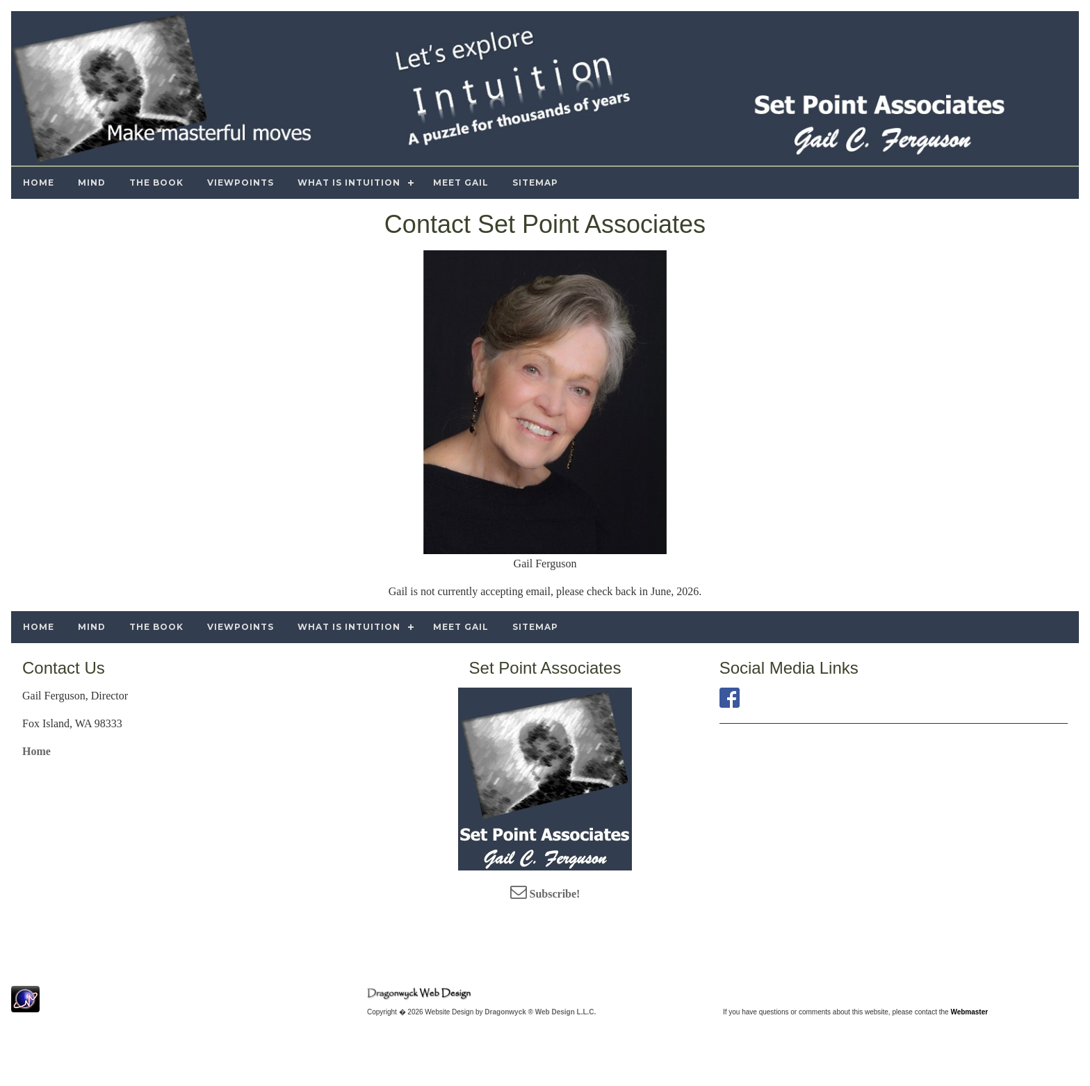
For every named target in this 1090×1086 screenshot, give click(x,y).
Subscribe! (545, 894)
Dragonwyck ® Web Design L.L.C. (540, 1012)
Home (36, 751)
